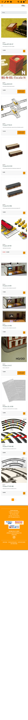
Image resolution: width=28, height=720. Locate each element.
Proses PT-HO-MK (8, 487)
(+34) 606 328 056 (16, 515)
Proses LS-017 (7, 366)
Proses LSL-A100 (8, 407)
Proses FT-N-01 (7, 126)
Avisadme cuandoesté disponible (21, 92)
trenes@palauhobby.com (15, 517)
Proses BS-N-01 (7, 85)
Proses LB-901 (7, 246)
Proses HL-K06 (7, 206)
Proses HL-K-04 (7, 167)
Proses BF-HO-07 (8, 45)
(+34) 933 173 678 (14, 514)
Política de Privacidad (12, 542)
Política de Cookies (21, 542)
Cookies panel (14, 543)
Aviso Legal (5, 542)
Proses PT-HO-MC (8, 447)
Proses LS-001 (7, 286)
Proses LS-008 (7, 326)
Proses (3, 12)
